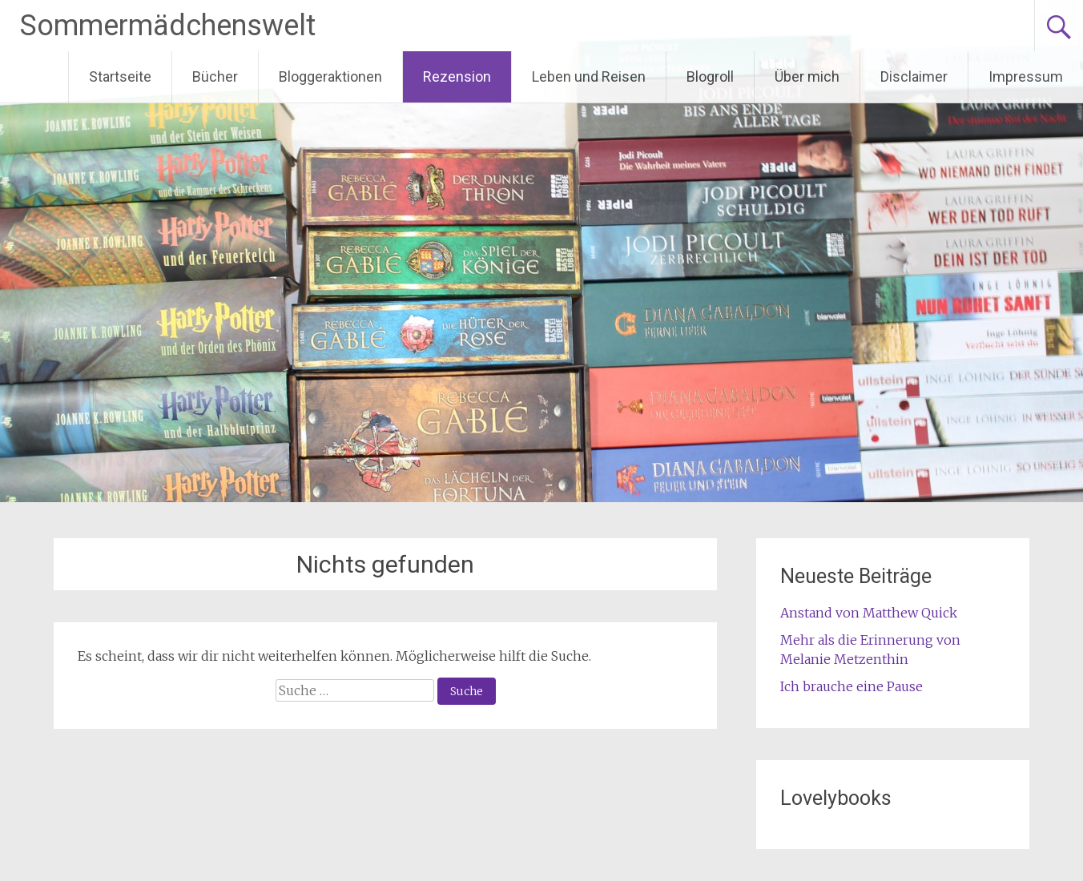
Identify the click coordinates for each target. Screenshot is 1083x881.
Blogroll (710, 76)
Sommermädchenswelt (168, 25)
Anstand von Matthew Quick (868, 613)
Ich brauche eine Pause (851, 686)
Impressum (1025, 76)
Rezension (457, 76)
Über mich (807, 76)
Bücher (215, 76)
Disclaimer (914, 76)
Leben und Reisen (589, 76)
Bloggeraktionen (330, 76)
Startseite (120, 76)
